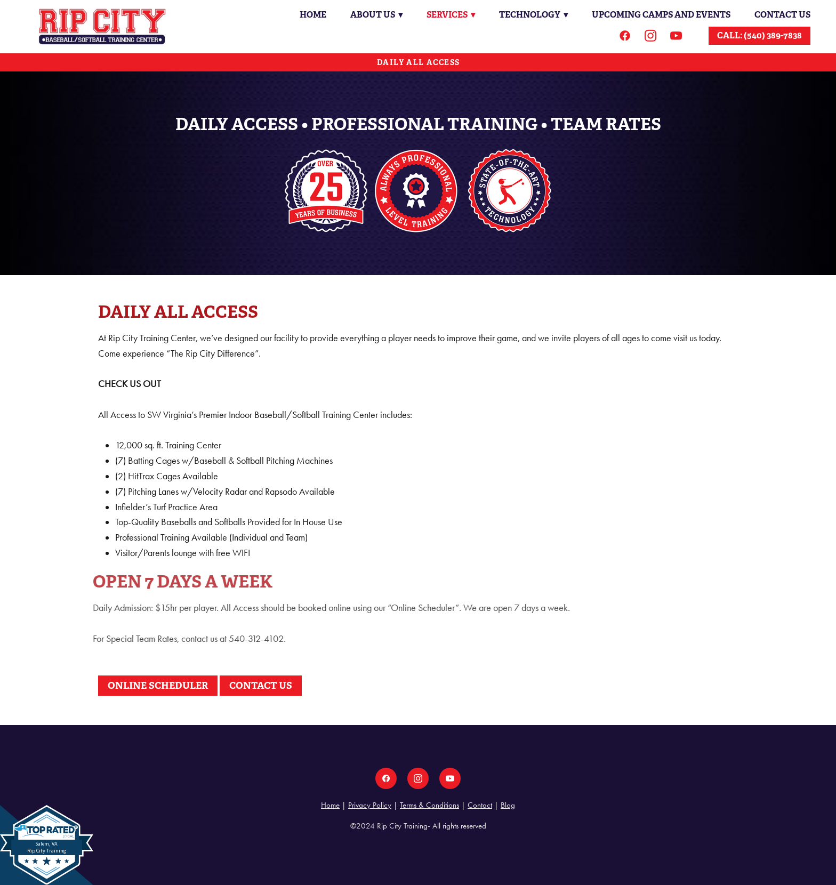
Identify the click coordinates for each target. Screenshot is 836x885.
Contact (480, 805)
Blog (508, 805)
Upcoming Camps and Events (661, 14)
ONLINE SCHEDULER (158, 685)
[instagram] (650, 35)
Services (450, 14)
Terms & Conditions (429, 805)
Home (311, 14)
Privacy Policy (369, 805)
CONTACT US (260, 685)
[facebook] (624, 35)
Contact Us (782, 14)
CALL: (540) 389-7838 (759, 35)
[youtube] (676, 35)
